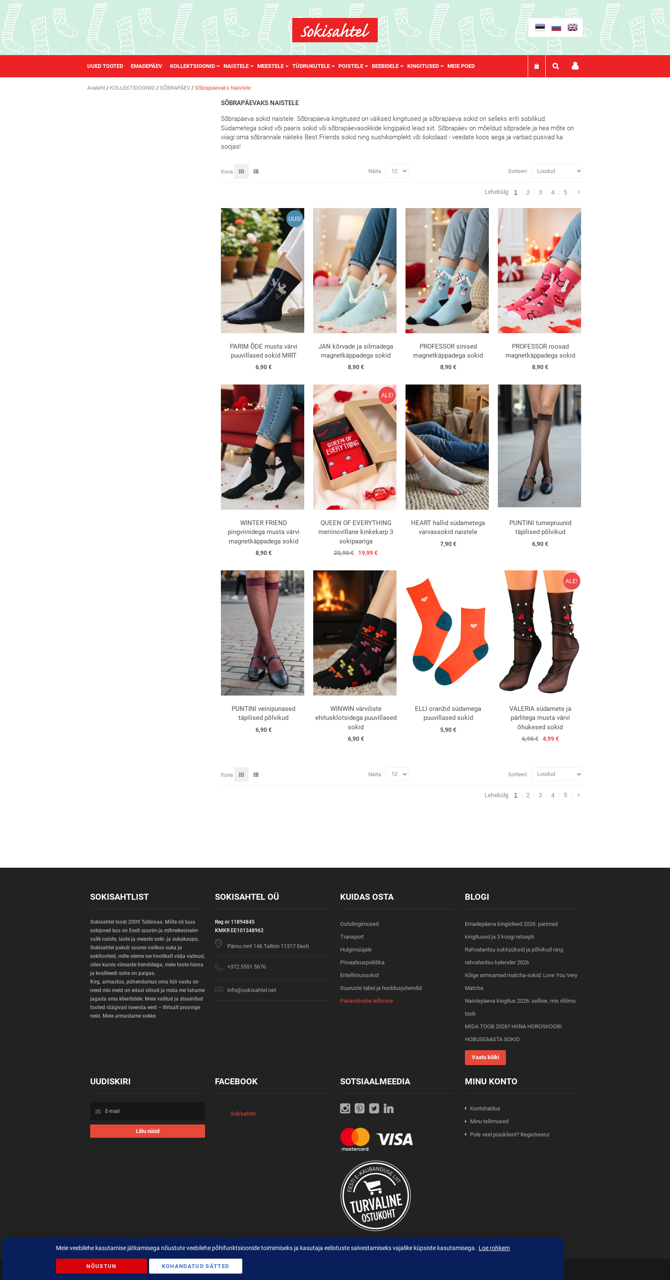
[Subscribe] (147, 1131)
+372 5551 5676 (246, 966)
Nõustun (101, 1266)
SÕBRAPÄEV (175, 88)
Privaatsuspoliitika (362, 962)
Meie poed (461, 66)
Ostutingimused (359, 924)
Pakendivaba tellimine (366, 1001)
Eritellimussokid (359, 975)
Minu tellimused (489, 1121)
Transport (352, 937)
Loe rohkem (494, 1248)
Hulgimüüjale (356, 949)
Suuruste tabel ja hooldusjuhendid (381, 988)
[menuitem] (109, 66)
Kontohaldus (485, 1108)
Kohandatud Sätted (195, 1266)
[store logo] (335, 30)
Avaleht (96, 88)
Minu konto (575, 66)
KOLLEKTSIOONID (133, 88)
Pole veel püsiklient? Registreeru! (510, 1134)
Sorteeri (517, 171)
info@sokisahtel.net (251, 990)
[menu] (285, 66)
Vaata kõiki (485, 1057)
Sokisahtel (243, 1113)
